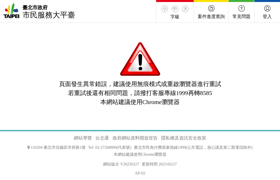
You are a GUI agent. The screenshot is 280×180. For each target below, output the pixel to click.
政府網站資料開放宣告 (135, 138)
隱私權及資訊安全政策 (183, 138)
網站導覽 (83, 138)
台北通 (102, 138)
